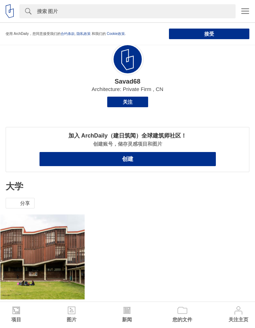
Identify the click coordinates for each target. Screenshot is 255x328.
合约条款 (68, 34)
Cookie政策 (116, 34)
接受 (209, 34)
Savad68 (127, 81)
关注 (128, 102)
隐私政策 (84, 34)
